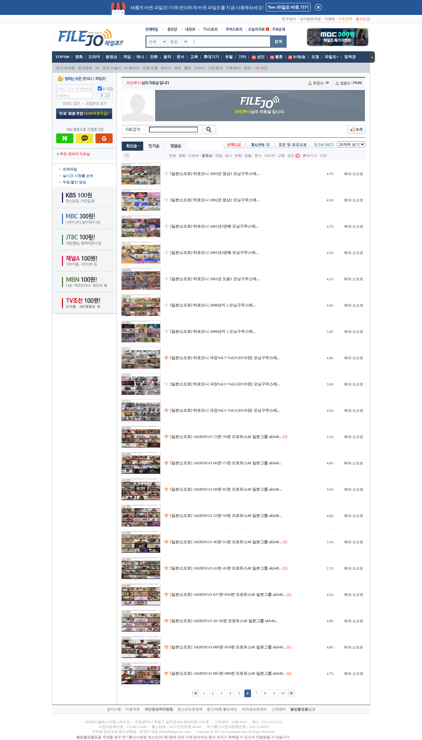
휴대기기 (211, 57)
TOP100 (62, 57)
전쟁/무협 (150, 68)
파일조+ (332, 57)
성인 (261, 57)
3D (97, 68)
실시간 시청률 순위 (78, 176)
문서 (180, 57)
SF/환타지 (132, 68)
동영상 (111, 57)
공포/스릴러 (111, 68)
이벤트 (330, 19)
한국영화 (85, 68)
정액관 (350, 57)
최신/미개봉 (65, 68)
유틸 (229, 57)
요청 (315, 57)
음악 (167, 57)
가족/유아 (233, 68)
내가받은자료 (310, 19)
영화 (79, 57)
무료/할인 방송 (74, 182)
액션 (177, 68)
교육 (194, 57)
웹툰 (279, 57)
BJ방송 (299, 57)
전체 (172, 155)
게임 (127, 57)
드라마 (94, 57)
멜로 (187, 68)
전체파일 (70, 169)
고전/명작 (215, 68)
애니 (140, 57)
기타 (242, 57)
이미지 (269, 155)
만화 (154, 57)
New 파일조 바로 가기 (288, 7)
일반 (247, 68)
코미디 (165, 68)
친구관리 (289, 19)
